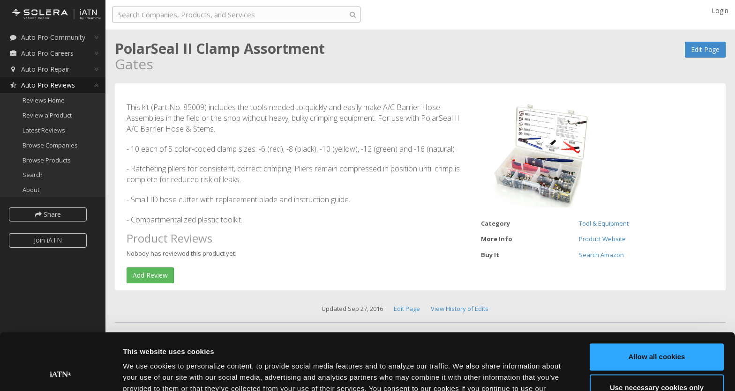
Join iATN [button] (48, 240)
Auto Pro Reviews (42, 85)
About (30, 189)
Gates (134, 64)
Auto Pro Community (47, 37)
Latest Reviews (43, 130)
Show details (144, 372)
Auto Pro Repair (39, 69)
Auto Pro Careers (41, 53)
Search (32, 174)
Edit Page (705, 49)
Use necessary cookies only (657, 334)
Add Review (150, 275)
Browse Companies (50, 145)
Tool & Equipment (604, 223)
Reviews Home (43, 100)
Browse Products (46, 160)
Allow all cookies (657, 304)
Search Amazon (601, 255)
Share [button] (48, 214)
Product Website (602, 239)
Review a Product (47, 115)
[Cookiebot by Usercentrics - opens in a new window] (61, 373)
